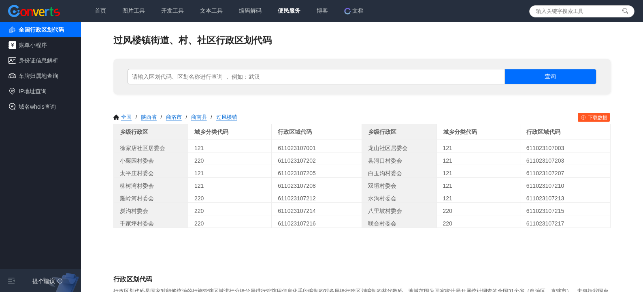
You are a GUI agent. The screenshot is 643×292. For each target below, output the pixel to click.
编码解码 (250, 10)
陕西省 (149, 117)
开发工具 (172, 10)
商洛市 (174, 117)
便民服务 (289, 10)
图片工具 (133, 10)
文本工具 (211, 10)
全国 (122, 117)
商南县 (199, 117)
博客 (322, 10)
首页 (100, 10)
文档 (354, 11)
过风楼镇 (226, 117)
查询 (550, 76)
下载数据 (593, 117)
